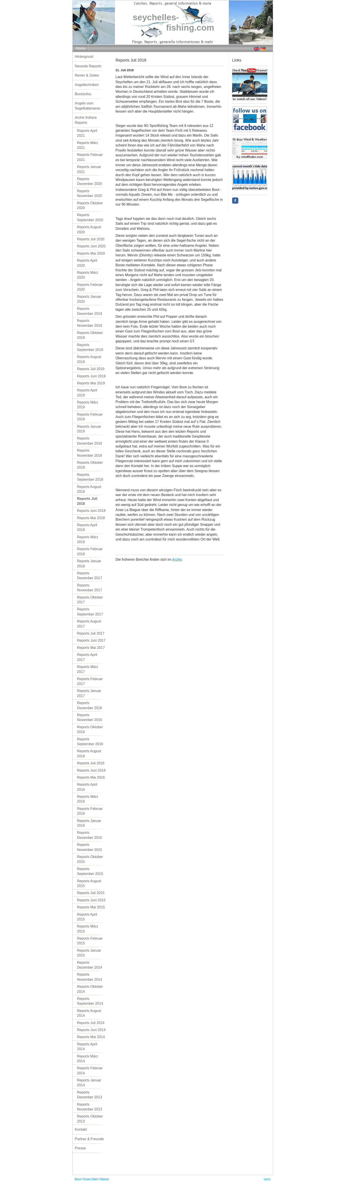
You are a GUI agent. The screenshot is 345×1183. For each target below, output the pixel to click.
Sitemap (104, 1179)
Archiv (177, 559)
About (78, 1179)
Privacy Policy (90, 1179)
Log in (267, 1179)
